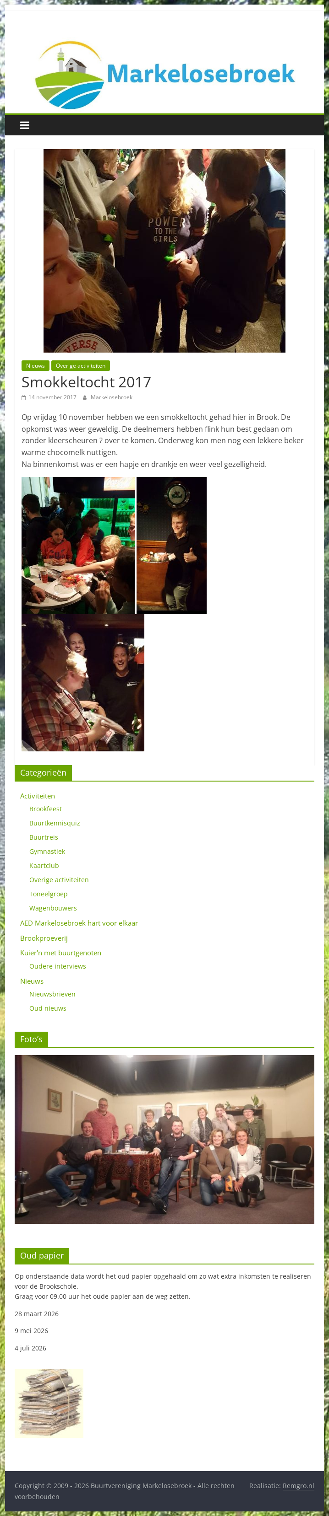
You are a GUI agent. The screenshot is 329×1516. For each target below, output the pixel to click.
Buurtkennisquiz (54, 823)
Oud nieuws (47, 1008)
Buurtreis (43, 837)
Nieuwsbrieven (52, 994)
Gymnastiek (47, 851)
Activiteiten (37, 795)
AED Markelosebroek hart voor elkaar (79, 922)
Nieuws (35, 366)
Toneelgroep (48, 893)
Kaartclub (44, 865)
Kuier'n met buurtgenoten (60, 952)
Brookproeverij (44, 938)
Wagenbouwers (53, 908)
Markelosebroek (111, 397)
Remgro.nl (298, 1485)
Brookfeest (45, 808)
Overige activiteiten (80, 366)
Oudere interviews (57, 966)
